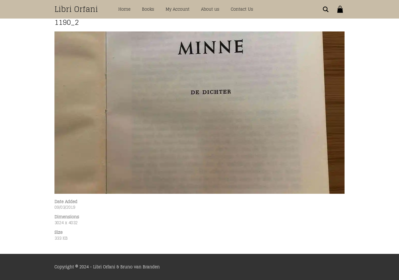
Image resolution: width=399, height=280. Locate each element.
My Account (178, 9)
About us (210, 9)
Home (124, 9)
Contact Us (242, 9)
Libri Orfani (76, 9)
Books (148, 9)
